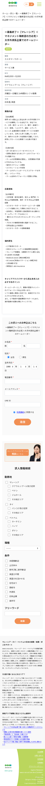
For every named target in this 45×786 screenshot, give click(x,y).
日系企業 (13, 596)
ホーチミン (16, 521)
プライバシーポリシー (36, 766)
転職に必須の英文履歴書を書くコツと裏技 (17, 732)
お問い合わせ (39, 756)
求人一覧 (14, 13)
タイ (11, 504)
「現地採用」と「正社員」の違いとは (15, 734)
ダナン (15, 530)
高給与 (12, 587)
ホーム (5, 13)
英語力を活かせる (17, 578)
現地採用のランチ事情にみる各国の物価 (17, 739)
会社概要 (40, 752)
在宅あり (13, 583)
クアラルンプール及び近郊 (23, 486)
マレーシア (14, 482)
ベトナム (13, 517)
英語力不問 (14, 574)
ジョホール (16, 495)
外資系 (12, 592)
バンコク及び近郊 (19, 508)
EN (26, 4)
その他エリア (17, 499)
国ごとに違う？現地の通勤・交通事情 (16, 737)
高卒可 (12, 601)
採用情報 (40, 759)
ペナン (15, 490)
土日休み (13, 565)
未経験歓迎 (14, 561)
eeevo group (8, 771)
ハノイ (15, 526)
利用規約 (20, 412)
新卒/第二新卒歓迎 (17, 569)
